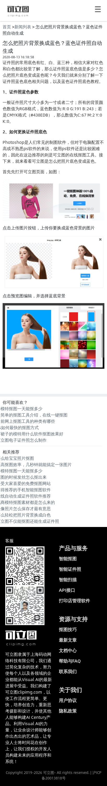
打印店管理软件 (74, 600)
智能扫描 (68, 579)
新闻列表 (22, 26)
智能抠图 (68, 558)
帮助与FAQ (70, 660)
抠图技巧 (68, 629)
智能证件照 (70, 569)
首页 (7, 26)
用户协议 (68, 700)
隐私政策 (68, 710)
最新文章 (68, 639)
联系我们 (68, 671)
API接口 (67, 590)
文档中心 (68, 650)
